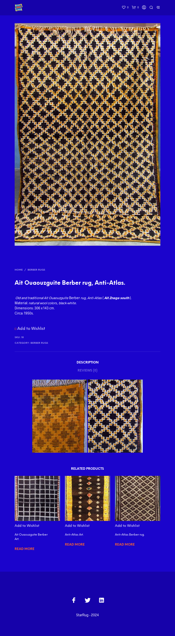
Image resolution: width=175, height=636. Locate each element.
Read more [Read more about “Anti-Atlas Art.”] (75, 544)
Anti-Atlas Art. (74, 534)
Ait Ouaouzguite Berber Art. (31, 537)
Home (19, 270)
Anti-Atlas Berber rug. (129, 534)
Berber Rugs (36, 270)
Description (88, 362)
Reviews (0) (87, 370)
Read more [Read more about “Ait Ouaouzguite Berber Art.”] (24, 549)
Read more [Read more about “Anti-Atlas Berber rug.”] (125, 544)
